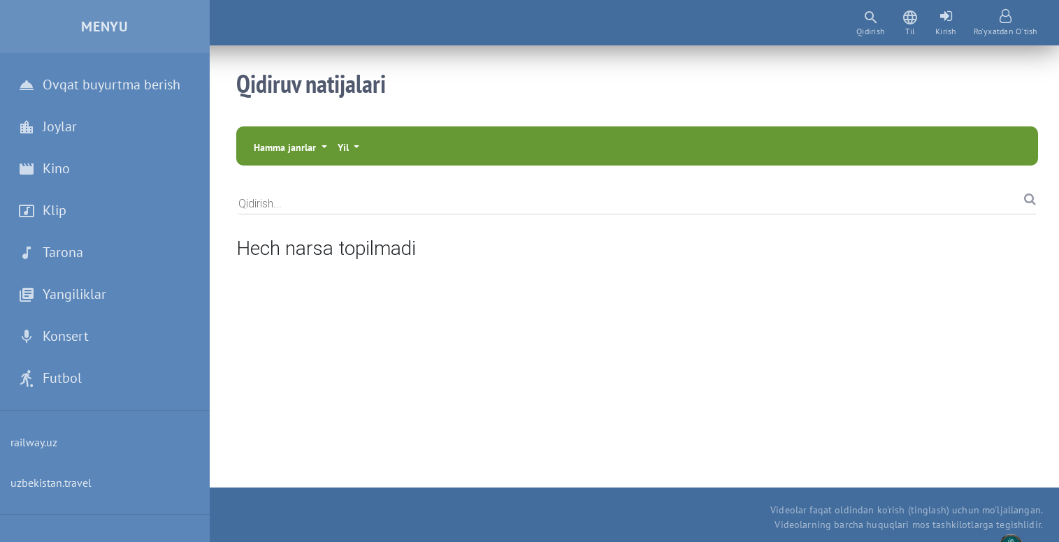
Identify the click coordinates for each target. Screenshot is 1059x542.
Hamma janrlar (286, 147)
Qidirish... (260, 203)
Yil (345, 147)
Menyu (105, 26)
